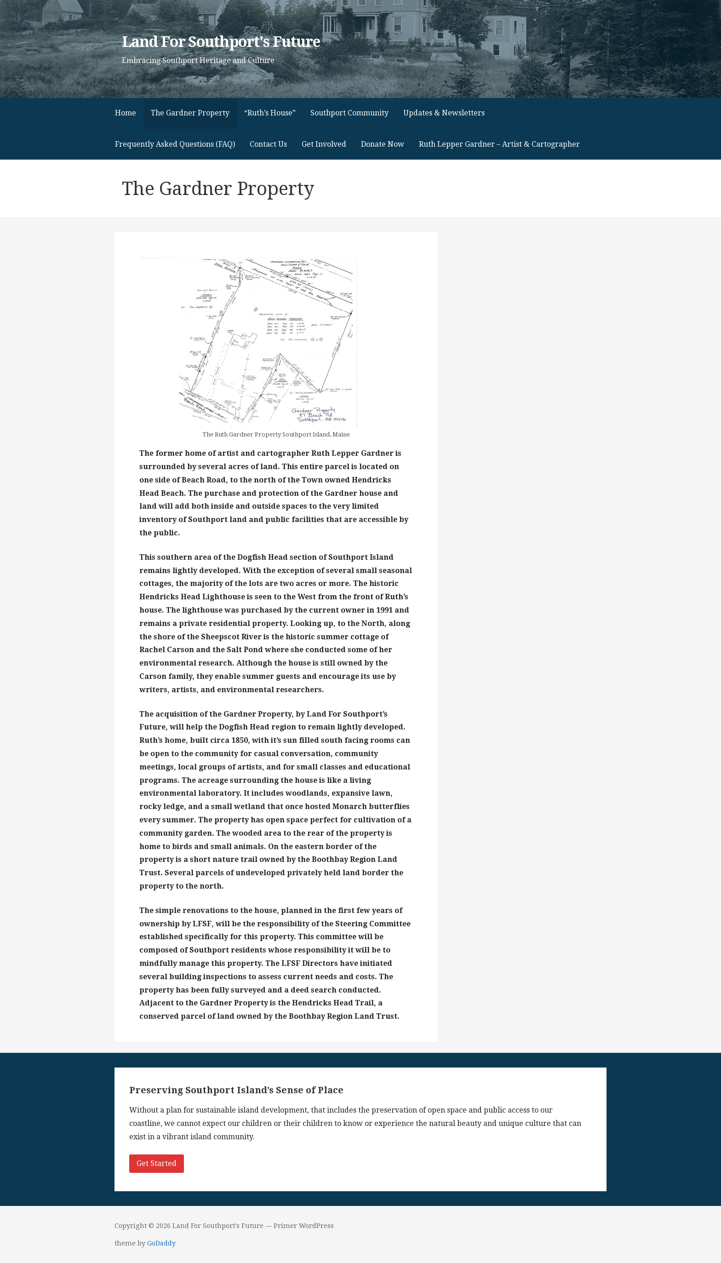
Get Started (157, 1163)
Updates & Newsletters (444, 113)
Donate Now (382, 144)
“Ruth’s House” (270, 113)
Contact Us (268, 144)
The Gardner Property (190, 113)
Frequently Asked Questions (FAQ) (175, 144)
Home (125, 113)
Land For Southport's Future (221, 42)
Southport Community (349, 113)
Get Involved (324, 144)
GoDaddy (161, 1243)
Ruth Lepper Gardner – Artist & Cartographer (499, 144)
